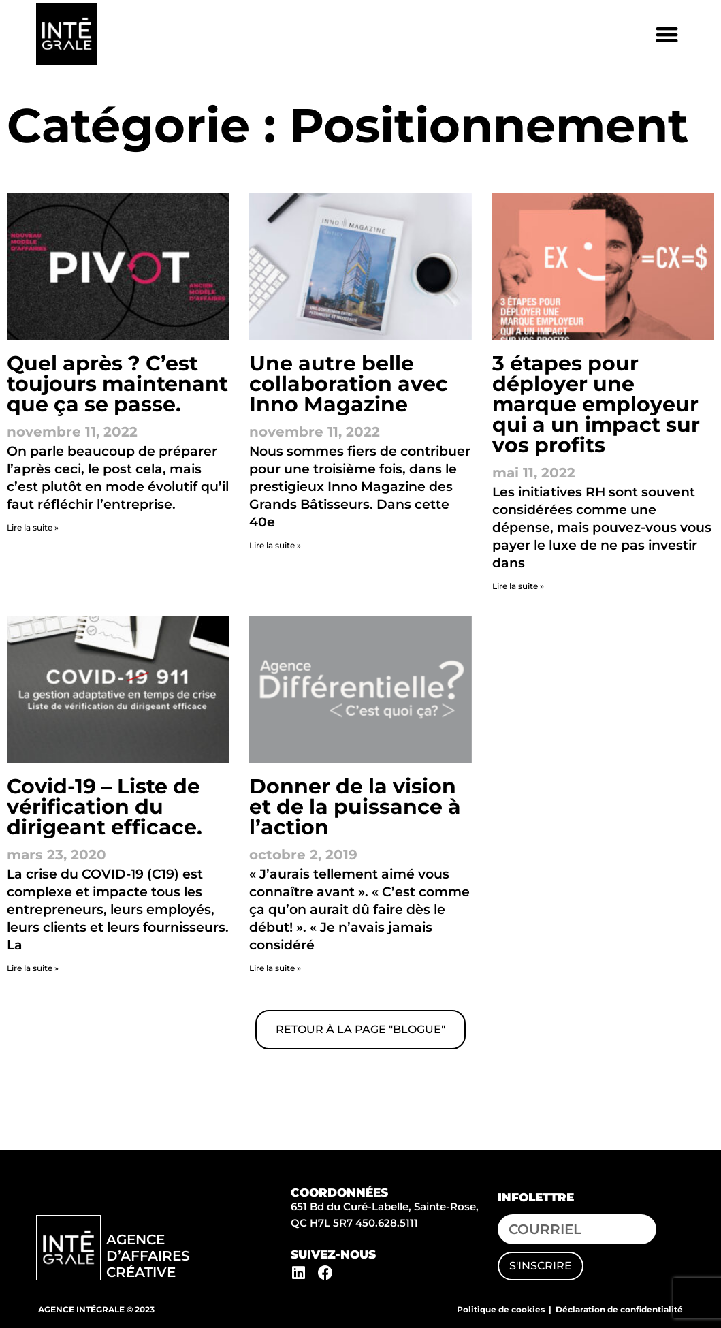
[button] (668, 34)
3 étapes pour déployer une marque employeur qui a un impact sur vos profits (596, 404)
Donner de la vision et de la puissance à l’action (355, 807)
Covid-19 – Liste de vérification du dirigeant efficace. (104, 807)
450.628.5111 (386, 1222)
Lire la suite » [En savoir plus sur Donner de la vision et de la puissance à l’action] (275, 968)
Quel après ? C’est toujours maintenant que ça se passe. (117, 384)
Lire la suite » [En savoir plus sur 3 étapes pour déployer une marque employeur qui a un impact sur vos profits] (518, 586)
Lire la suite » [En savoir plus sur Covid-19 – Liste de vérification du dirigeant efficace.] (33, 968)
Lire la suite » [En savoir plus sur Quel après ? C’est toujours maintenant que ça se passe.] (33, 527)
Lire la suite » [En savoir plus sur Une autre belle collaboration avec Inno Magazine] (275, 545)
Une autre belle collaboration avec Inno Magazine (348, 384)
